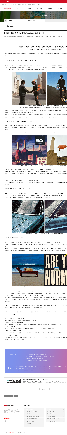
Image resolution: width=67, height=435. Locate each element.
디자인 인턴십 (28, 413)
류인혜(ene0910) (52, 36)
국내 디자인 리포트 (31, 20)
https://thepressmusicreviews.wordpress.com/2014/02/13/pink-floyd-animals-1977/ (48, 165)
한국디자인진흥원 (6, 1)
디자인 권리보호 (50, 409)
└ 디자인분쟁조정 (50, 413)
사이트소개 (6, 421)
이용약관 (5, 417)
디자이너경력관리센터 (51, 421)
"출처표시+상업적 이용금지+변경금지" (34, 381)
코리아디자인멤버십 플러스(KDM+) (32, 416)
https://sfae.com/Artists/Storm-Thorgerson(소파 (33, 286)
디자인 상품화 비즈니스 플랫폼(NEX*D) (33, 425)
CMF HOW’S (28, 423)
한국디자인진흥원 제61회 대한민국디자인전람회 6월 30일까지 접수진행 (29, 4)
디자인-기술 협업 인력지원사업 (32, 411)
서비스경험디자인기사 (30, 421)
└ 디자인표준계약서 (51, 416)
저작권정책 (6, 420)
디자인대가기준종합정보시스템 (53, 418)
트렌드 (10, 20)
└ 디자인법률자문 (50, 411)
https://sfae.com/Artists (61, 107)
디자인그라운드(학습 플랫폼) (31, 418)
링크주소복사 (44, 389)
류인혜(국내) (13, 354)
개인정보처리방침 (7, 418)
